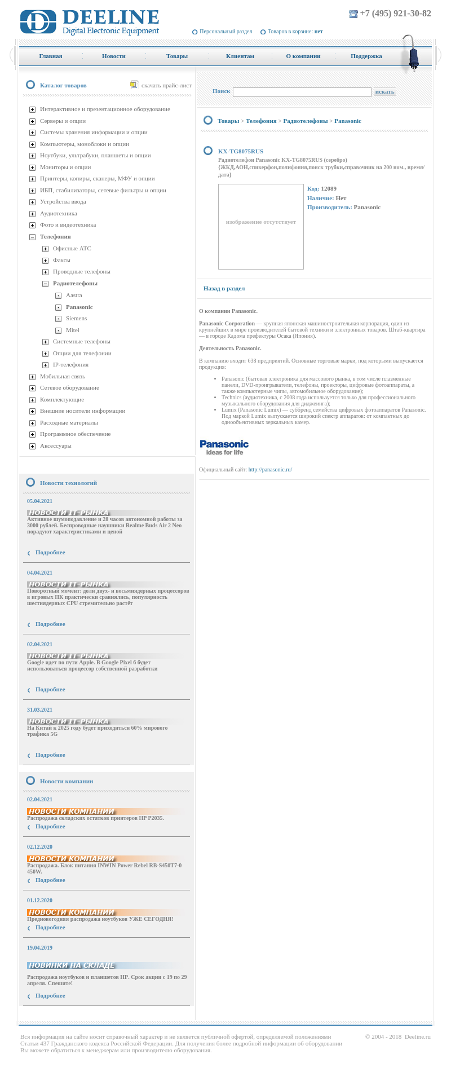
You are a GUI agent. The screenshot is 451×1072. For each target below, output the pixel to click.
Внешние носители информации (82, 410)
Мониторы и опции (65, 167)
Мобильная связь (62, 376)
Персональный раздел (226, 31)
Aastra (74, 295)
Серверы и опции (63, 120)
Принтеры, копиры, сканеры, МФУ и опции (97, 178)
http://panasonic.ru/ (271, 469)
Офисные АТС (72, 248)
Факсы (61, 260)
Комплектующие (62, 399)
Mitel (72, 330)
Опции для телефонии (82, 353)
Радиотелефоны (75, 283)
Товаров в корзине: (295, 31)
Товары (228, 120)
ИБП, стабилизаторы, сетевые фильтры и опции (103, 190)
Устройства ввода (63, 201)
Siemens (76, 318)
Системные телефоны (81, 341)
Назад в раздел (224, 288)
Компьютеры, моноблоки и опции (84, 143)
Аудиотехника (58, 213)
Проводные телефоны (81, 271)
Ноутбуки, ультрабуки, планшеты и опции (95, 155)
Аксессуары (56, 445)
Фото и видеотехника (68, 224)
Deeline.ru (418, 1036)
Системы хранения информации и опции (94, 132)
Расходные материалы (69, 422)
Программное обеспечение (75, 433)
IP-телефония (71, 364)
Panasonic (79, 306)
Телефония (55, 236)
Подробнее (50, 552)
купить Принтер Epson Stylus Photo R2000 (69, 1016)
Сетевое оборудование (69, 387)
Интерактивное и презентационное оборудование (105, 108)
